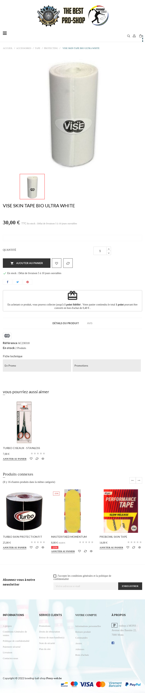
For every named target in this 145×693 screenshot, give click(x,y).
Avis (90, 323)
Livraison (7, 652)
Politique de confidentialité (16, 640)
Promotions (44, 626)
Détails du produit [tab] (65, 323)
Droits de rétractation (49, 631)
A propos (7, 626)
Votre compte (86, 615)
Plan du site (45, 649)
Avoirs (78, 643)
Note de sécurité (47, 643)
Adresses (79, 649)
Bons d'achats (82, 654)
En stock (9, 348)
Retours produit (83, 631)
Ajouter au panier (26, 263)
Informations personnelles (88, 626)
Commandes (81, 637)
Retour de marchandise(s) (51, 637)
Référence (10, 343)
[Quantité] (100, 251)
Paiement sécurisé (12, 646)
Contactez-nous (10, 658)
